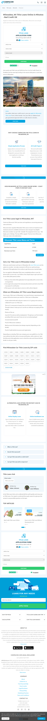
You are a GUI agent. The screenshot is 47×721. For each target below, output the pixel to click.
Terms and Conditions (23, 695)
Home (3, 7)
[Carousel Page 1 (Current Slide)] (22, 527)
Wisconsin (15, 7)
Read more (5, 718)
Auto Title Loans (35, 265)
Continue (23, 61)
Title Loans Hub (9, 480)
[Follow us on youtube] (29, 709)
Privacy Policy (23, 690)
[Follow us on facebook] (22, 709)
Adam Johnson (14, 488)
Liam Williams (34, 489)
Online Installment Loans (37, 416)
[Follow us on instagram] (18, 709)
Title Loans (9, 7)
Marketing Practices (23, 693)
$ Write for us (23, 681)
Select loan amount (23, 600)
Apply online (40, 255)
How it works (23, 686)
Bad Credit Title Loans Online (12, 520)
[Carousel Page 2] (25, 527)
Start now (15, 121)
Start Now (23, 166)
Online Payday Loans (14, 416)
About (23, 679)
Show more (8, 367)
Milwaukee (21, 7)
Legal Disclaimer (23, 688)
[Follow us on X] (25, 709)
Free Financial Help (23, 684)
